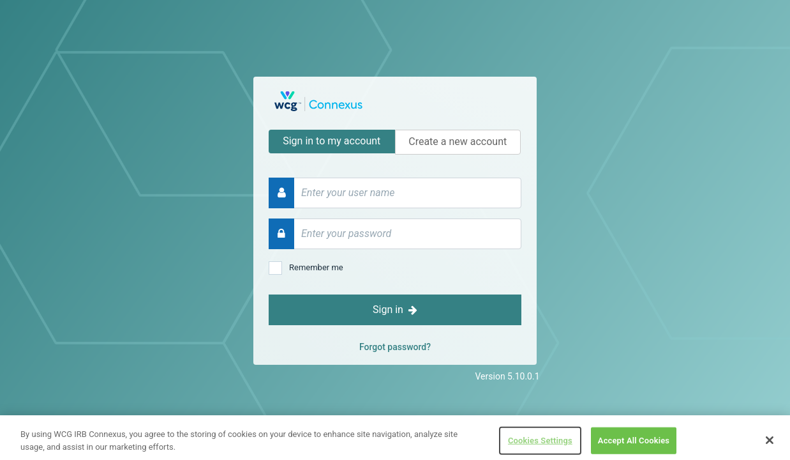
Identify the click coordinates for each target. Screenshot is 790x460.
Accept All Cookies (633, 444)
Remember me (316, 267)
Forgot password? (395, 347)
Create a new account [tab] (457, 141)
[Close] (770, 444)
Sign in (395, 309)
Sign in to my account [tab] (331, 141)
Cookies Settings (540, 444)
